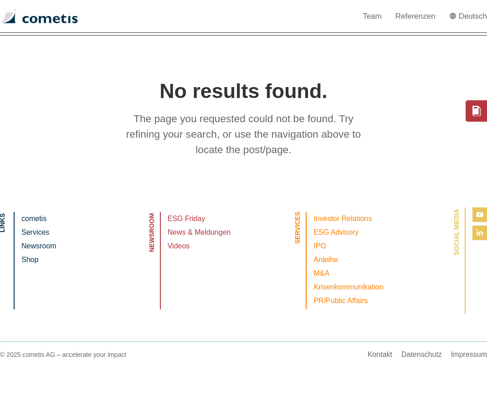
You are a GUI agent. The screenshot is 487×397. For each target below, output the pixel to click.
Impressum (469, 354)
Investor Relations (342, 218)
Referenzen (415, 16)
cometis (33, 218)
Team (372, 16)
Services (35, 232)
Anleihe (325, 259)
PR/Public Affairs (340, 300)
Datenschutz (421, 354)
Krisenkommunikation (348, 287)
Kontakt (380, 354)
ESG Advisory (336, 232)
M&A (321, 273)
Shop (29, 259)
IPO (319, 246)
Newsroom (38, 246)
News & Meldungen (199, 232)
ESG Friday (186, 218)
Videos (179, 246)
